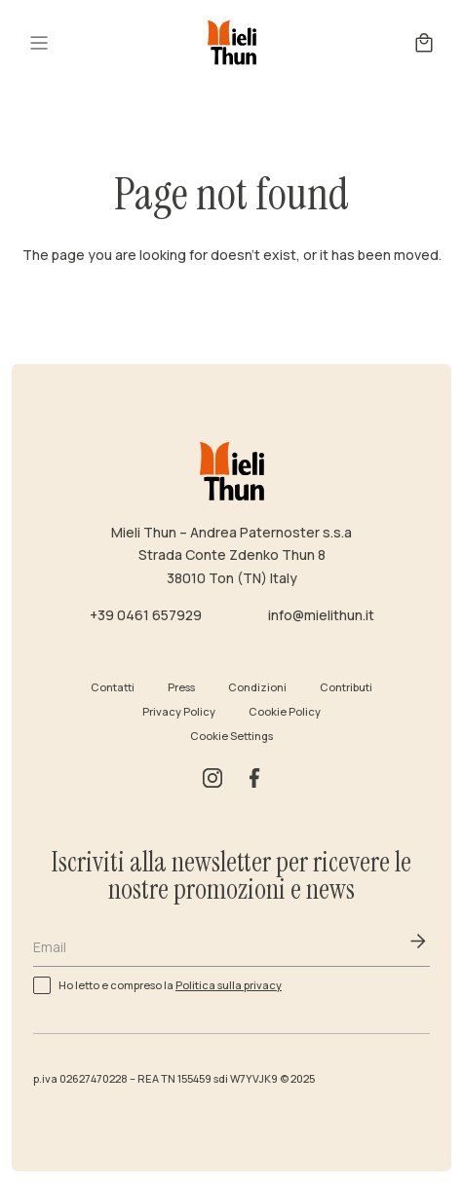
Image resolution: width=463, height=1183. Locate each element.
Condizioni (257, 687)
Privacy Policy (178, 711)
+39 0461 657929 (146, 615)
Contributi (346, 687)
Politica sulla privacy (228, 985)
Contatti (113, 687)
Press (181, 687)
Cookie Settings (231, 735)
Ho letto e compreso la (170, 984)
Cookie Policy (285, 711)
